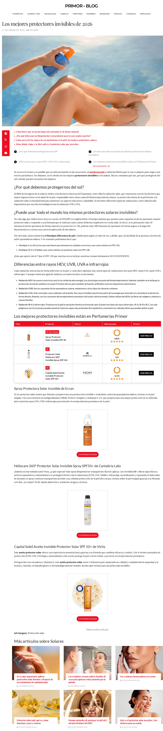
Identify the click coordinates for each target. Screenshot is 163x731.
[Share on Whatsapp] (6, 146)
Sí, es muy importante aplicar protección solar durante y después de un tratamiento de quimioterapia (35, 679)
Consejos (131, 14)
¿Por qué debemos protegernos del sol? (38, 151)
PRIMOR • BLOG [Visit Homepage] (81, 6)
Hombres (91, 14)
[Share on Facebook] (6, 133)
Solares (34, 30)
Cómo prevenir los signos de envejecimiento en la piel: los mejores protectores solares (56, 140)
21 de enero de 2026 (13, 30)
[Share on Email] (6, 153)
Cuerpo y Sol (33, 14)
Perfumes (77, 14)
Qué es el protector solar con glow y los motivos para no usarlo (138, 722)
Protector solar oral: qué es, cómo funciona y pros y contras (32, 722)
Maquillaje (50, 14)
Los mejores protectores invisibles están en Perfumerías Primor (124, 161)
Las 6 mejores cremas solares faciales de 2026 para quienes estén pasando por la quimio (87, 679)
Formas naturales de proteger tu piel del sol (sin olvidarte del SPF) (87, 722)
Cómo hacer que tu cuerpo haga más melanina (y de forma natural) (47, 131)
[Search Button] (157, 13)
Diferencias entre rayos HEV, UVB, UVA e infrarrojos (44, 161)
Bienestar (105, 14)
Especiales (145, 14)
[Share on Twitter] (6, 140)
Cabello (64, 14)
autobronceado (97, 172)
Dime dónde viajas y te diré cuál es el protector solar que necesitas (47, 144)
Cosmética (17, 14)
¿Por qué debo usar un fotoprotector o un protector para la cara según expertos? (53, 135)
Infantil (118, 14)
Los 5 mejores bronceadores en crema (137, 676)
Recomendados (100, 166)
